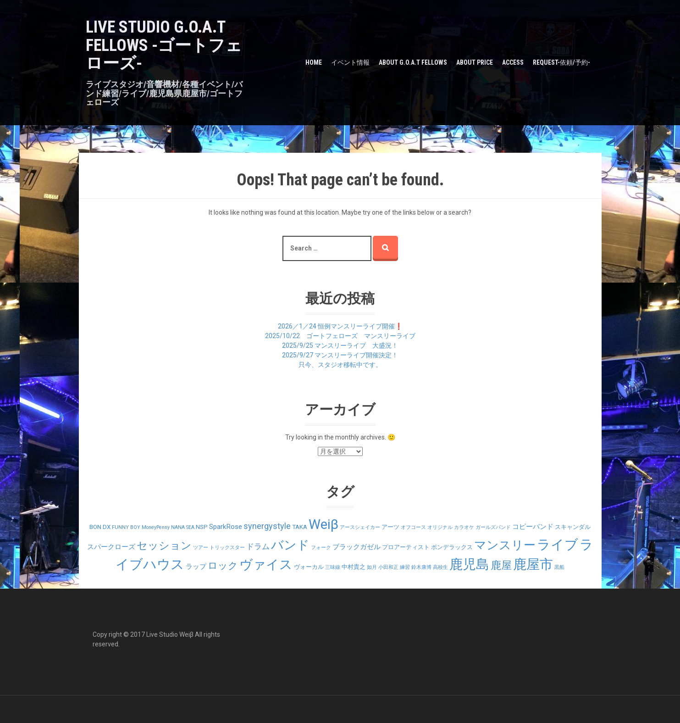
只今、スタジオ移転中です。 (340, 364)
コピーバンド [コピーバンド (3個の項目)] (532, 527)
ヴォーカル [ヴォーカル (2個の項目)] (309, 566)
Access (513, 62)
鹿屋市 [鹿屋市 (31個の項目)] (533, 564)
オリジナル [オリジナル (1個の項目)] (440, 527)
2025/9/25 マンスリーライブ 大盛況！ (340, 345)
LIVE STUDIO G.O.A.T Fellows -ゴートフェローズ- (164, 45)
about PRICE (474, 62)
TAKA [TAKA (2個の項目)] (299, 526)
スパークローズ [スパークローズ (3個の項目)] (111, 547)
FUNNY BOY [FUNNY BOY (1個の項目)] (126, 527)
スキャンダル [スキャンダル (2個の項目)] (573, 526)
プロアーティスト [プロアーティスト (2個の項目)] (406, 547)
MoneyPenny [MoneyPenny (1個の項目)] (156, 527)
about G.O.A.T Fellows (413, 62)
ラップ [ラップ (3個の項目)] (196, 566)
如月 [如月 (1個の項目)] (372, 567)
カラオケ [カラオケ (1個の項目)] (464, 527)
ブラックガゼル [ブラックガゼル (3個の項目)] (356, 547)
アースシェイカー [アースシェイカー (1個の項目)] (360, 527)
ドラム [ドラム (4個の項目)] (258, 546)
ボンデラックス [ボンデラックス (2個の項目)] (452, 547)
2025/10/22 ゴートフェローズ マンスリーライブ (340, 335)
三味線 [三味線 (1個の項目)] (332, 567)
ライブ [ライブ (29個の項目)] (557, 544)
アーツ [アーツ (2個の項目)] (390, 526)
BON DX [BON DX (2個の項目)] (100, 526)
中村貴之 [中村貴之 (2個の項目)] (353, 566)
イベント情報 (350, 62)
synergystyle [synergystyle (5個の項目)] (267, 526)
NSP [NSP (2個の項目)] (202, 526)
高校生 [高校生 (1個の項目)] (440, 567)
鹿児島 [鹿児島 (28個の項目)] (469, 564)
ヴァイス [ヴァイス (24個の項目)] (266, 564)
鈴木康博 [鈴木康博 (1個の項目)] (421, 567)
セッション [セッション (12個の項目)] (164, 545)
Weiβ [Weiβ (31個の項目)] (323, 524)
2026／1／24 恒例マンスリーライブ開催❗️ (340, 326)
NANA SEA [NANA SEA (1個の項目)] (182, 527)
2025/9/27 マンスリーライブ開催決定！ (340, 355)
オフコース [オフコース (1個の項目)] (413, 527)
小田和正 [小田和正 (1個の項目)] (388, 567)
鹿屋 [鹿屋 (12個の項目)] (501, 565)
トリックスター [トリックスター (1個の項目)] (227, 548)
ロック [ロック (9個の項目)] (223, 565)
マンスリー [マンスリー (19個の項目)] (505, 545)
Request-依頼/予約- (561, 62)
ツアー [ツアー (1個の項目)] (200, 548)
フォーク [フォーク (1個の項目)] (321, 548)
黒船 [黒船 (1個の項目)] (559, 567)
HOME (313, 62)
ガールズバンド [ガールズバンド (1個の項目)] (493, 527)
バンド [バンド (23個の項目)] (290, 545)
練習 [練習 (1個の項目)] (405, 567)
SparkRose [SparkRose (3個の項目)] (225, 527)
